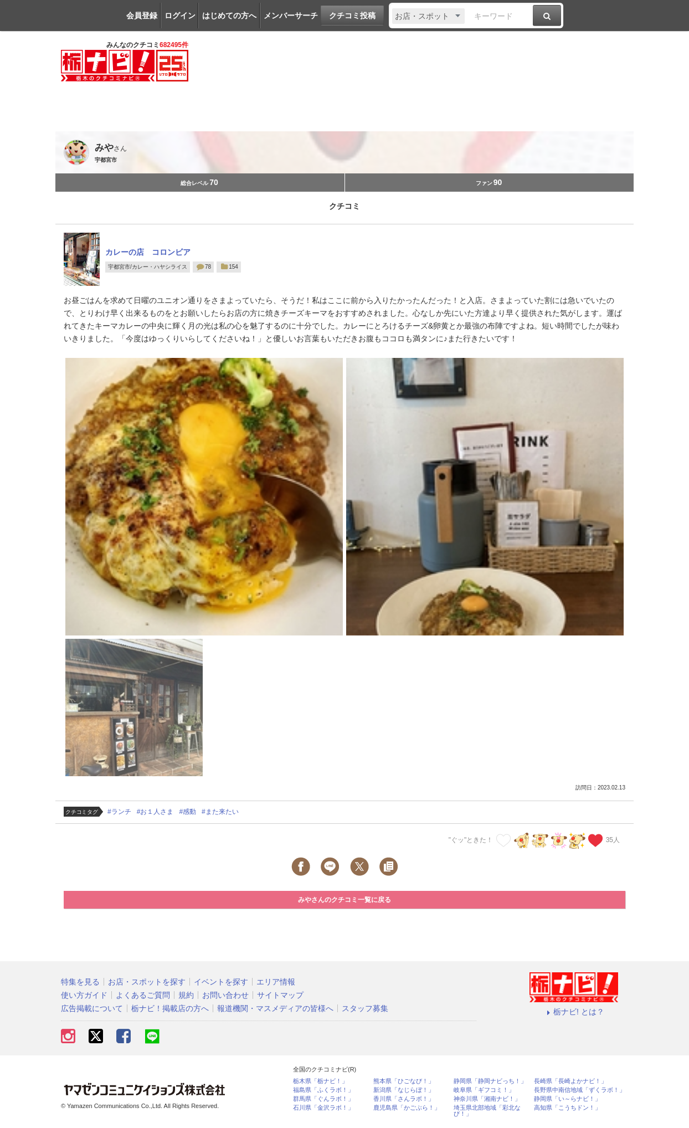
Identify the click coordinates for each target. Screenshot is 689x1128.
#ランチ (119, 812)
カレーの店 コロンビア (148, 252)
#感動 (187, 812)
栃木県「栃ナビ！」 (320, 1081)
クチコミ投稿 (352, 15)
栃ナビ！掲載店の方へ (170, 1008)
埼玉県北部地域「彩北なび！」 (487, 1111)
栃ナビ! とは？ (573, 1011)
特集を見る (80, 981)
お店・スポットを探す (147, 981)
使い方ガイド (84, 995)
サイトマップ (280, 995)
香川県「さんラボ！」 (403, 1099)
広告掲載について (92, 1008)
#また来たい (220, 812)
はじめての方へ (229, 15)
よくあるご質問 (143, 995)
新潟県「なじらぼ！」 (403, 1090)
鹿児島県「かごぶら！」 (406, 1108)
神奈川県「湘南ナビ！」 (487, 1099)
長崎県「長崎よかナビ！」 (570, 1081)
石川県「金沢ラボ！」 (323, 1108)
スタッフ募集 (365, 1008)
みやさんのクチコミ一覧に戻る (344, 900)
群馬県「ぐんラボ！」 (323, 1099)
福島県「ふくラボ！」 (323, 1090)
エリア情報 (275, 981)
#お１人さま (155, 812)
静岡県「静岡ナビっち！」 (490, 1081)
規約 (186, 995)
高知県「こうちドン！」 (567, 1108)
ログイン (180, 15)
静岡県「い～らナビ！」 (567, 1099)
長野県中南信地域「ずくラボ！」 (579, 1090)
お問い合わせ (225, 995)
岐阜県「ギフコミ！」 (484, 1090)
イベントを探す (221, 981)
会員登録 (141, 15)
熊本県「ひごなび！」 (403, 1081)
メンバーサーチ (291, 15)
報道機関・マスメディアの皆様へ (275, 1008)
